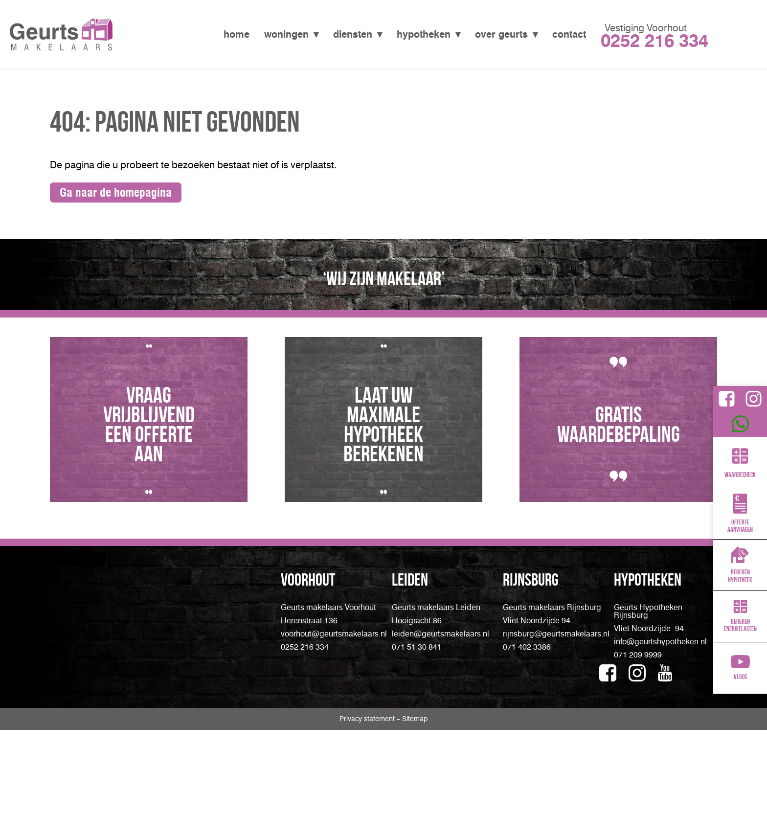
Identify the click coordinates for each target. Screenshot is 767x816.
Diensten (352, 34)
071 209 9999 (638, 654)
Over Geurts (501, 34)
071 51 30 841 (417, 647)
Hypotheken (424, 34)
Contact (569, 34)
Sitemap (415, 768)
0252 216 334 (305, 647)
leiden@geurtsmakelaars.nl (440, 633)
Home (236, 34)
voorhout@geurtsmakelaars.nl (334, 633)
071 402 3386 (527, 647)
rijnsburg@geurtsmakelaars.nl (556, 633)
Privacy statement (368, 768)
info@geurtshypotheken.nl (660, 641)
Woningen (286, 34)
